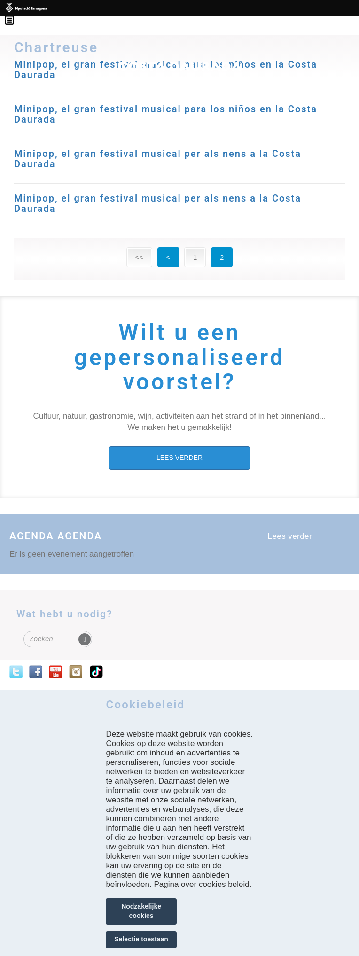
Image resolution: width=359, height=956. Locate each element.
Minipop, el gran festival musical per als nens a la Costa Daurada (157, 159)
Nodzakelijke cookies (141, 910)
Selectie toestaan (141, 939)
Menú (14, 14)
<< (139, 257)
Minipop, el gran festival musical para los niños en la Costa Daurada (165, 114)
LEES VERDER (179, 457)
